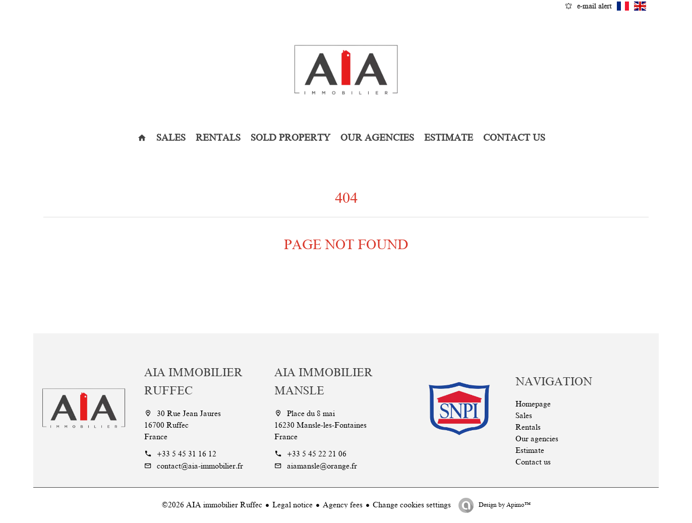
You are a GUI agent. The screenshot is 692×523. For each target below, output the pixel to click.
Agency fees (343, 505)
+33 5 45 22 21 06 (317, 454)
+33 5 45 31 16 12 (186, 454)
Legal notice (292, 505)
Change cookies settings (412, 505)
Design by (504, 504)
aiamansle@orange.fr (322, 466)
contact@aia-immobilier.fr (200, 466)
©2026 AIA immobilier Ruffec (212, 505)
